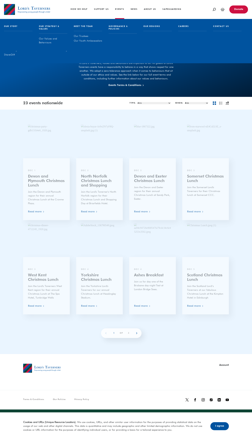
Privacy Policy (81, 399)
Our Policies (59, 399)
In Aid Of (146, 56)
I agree (219, 426)
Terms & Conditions (33, 399)
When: (179, 103)
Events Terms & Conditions (126, 85)
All (102, 56)
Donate (238, 9)
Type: (133, 103)
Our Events (122, 56)
